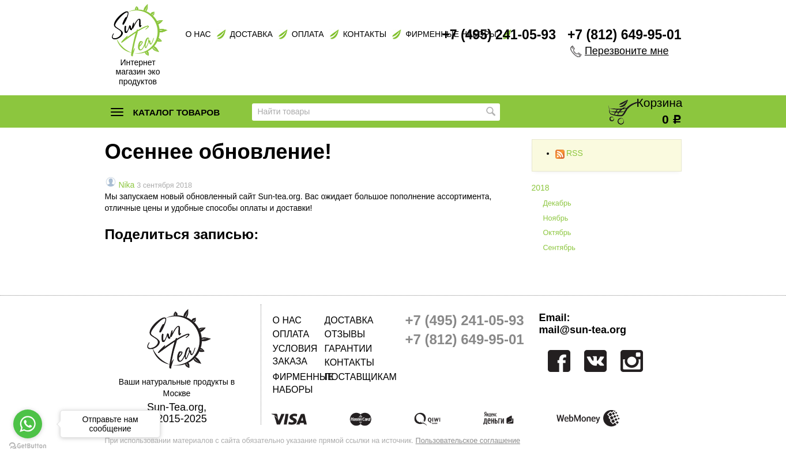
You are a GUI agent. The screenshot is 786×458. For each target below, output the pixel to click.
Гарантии (349, 348)
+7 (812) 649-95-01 (624, 34)
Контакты (365, 34)
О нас (198, 34)
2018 (541, 187)
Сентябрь (559, 248)
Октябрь (557, 233)
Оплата (308, 34)
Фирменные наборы (299, 383)
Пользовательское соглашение (468, 441)
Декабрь (557, 203)
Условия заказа (295, 355)
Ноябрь (556, 218)
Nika (126, 184)
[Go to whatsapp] (27, 423)
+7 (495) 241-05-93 (499, 34)
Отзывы (345, 334)
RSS (569, 153)
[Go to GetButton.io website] (27, 446)
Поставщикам (351, 377)
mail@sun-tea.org (583, 330)
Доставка (251, 34)
